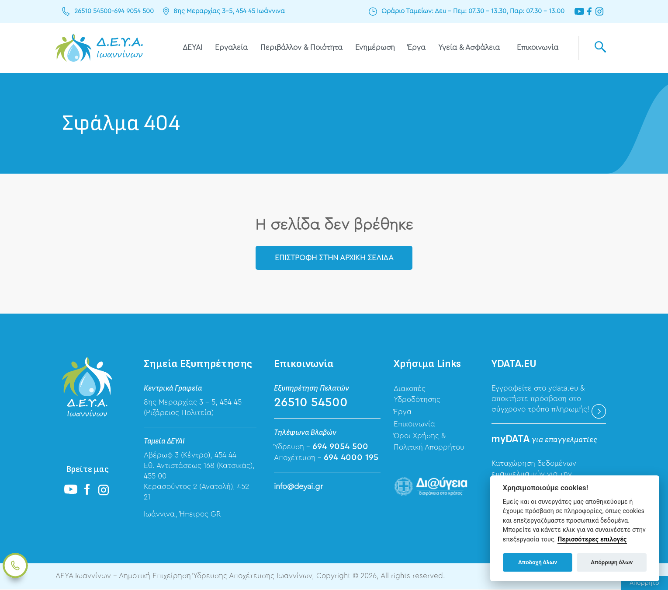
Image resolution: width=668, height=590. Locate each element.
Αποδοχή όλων (537, 562)
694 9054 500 (133, 11)
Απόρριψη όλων (612, 562)
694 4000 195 (351, 458)
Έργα (417, 47)
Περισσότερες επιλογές (592, 539)
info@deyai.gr (298, 487)
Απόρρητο (644, 583)
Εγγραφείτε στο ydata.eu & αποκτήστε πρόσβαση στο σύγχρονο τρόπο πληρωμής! (540, 399)
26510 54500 (92, 11)
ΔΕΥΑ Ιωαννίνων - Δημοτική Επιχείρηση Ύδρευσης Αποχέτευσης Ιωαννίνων (99, 47)
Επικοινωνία (537, 47)
